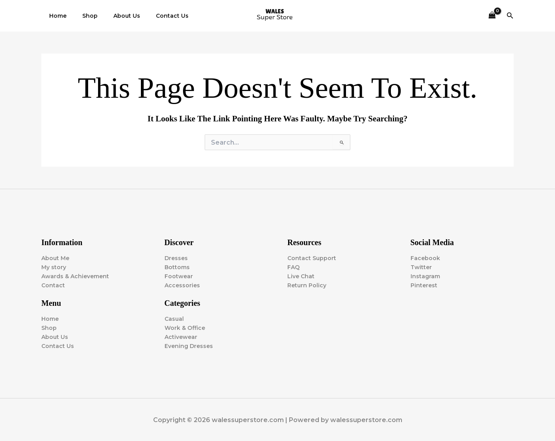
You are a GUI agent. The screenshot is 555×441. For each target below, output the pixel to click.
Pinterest (424, 285)
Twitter (421, 267)
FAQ (293, 267)
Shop (83, 15)
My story (53, 267)
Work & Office (185, 327)
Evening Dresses (189, 346)
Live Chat (300, 276)
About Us (115, 15)
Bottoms (177, 267)
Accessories (182, 285)
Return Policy (306, 285)
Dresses (176, 258)
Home (55, 15)
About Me (55, 258)
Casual (174, 318)
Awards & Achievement (75, 276)
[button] (510, 16)
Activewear (181, 337)
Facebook (425, 258)
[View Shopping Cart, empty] (491, 15)
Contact (53, 285)
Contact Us (155, 15)
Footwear (179, 276)
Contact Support (311, 258)
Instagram (425, 276)
